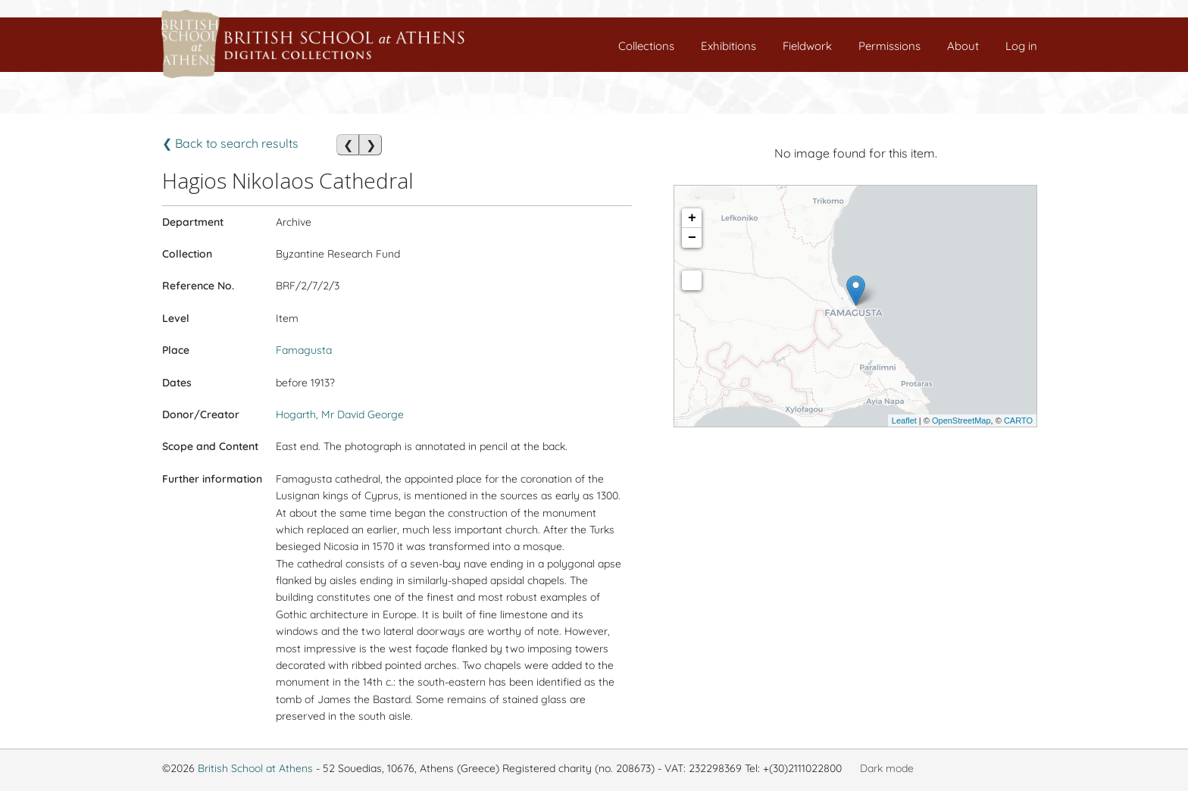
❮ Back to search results (230, 143)
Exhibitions (728, 46)
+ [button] (692, 218)
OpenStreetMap (961, 420)
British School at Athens (255, 768)
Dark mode (887, 768)
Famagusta (304, 350)
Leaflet (904, 420)
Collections (646, 46)
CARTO (1018, 420)
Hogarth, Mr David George (340, 414)
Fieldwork (807, 46)
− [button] (692, 238)
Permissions (889, 46)
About (963, 46)
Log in (1021, 46)
